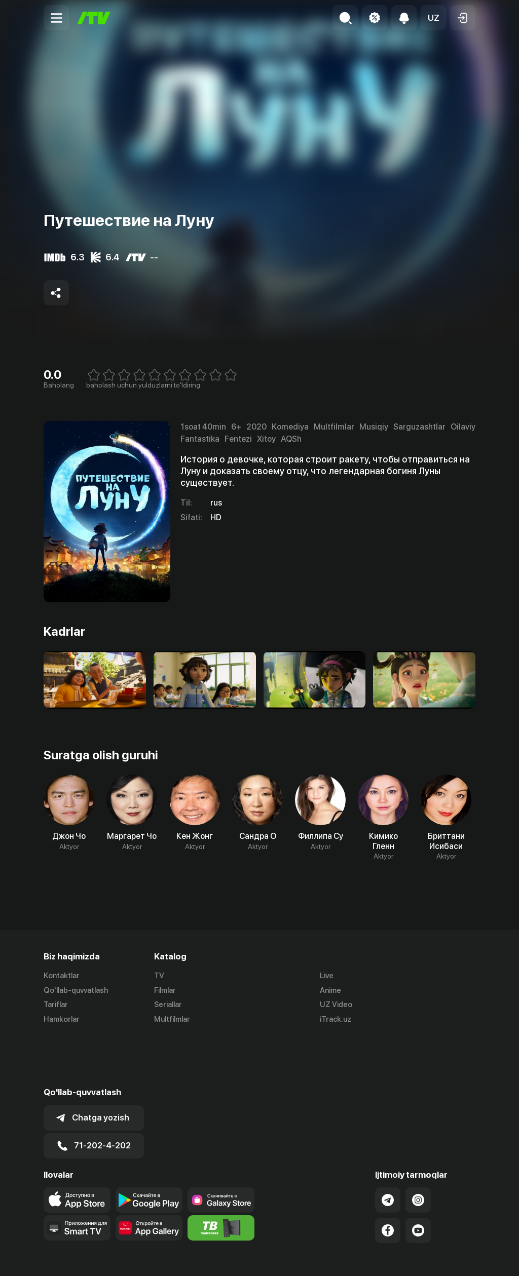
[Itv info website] (221, 1177)
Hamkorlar (62, 1019)
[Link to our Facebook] (387, 1180)
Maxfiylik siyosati (446, 1257)
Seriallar (168, 1005)
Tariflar (56, 1005)
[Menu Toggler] (56, 17)
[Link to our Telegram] (387, 1150)
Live (326, 975)
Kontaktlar (62, 975)
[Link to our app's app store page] (77, 1150)
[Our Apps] (77, 1177)
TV (159, 975)
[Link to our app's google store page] (149, 1150)
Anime (330, 990)
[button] (433, 17)
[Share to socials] (56, 292)
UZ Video (336, 1005)
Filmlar (165, 990)
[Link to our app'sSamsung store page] (221, 1150)
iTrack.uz (335, 1019)
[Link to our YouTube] (418, 1180)
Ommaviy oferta (377, 1257)
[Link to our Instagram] (418, 1150)
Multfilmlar (172, 1019)
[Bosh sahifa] (93, 18)
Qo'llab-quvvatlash (76, 990)
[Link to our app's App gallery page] (149, 1177)
